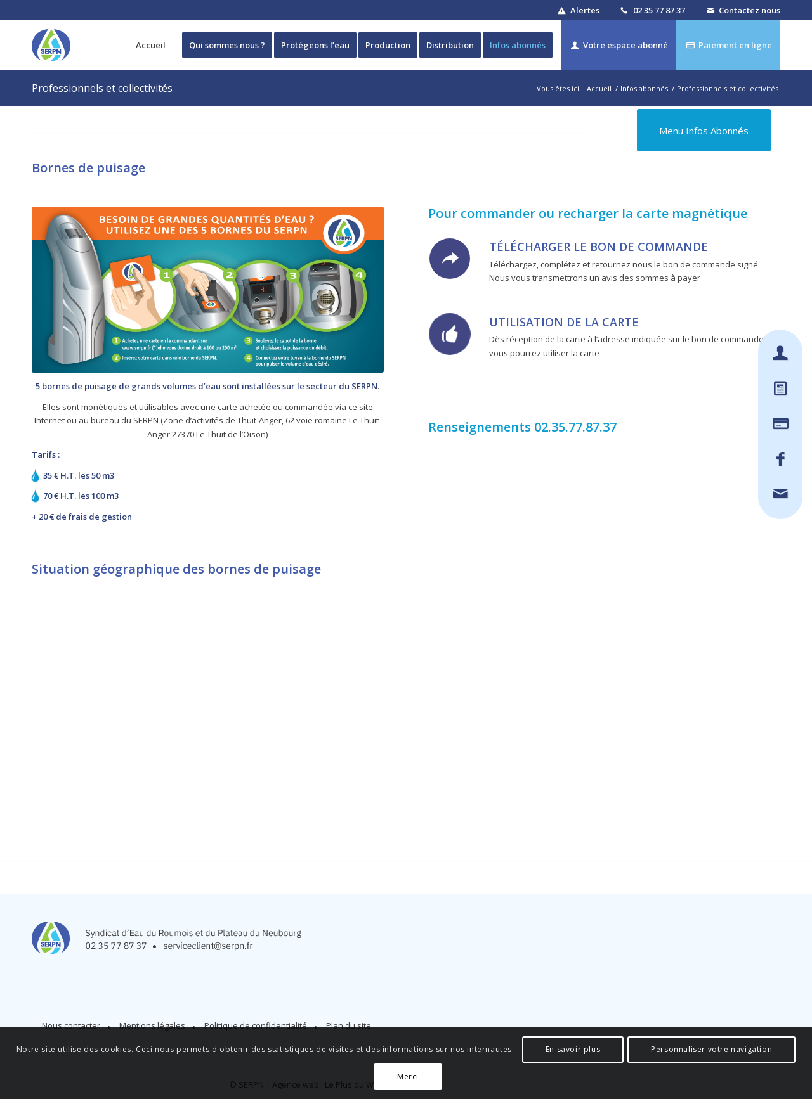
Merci (408, 1076)
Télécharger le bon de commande (598, 246)
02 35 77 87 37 (659, 10)
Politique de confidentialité (255, 1025)
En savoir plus (573, 1049)
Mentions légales (152, 1025)
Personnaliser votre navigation (711, 1049)
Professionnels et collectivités (102, 88)
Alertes (584, 10)
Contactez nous (749, 10)
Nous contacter (71, 1025)
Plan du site (348, 1025)
